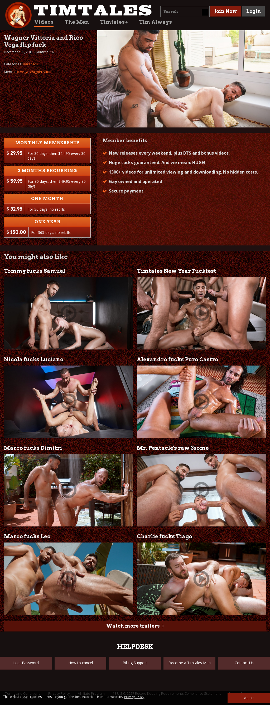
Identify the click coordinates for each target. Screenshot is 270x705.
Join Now (225, 11)
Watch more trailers (133, 626)
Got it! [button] (248, 698)
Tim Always (155, 22)
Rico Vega (20, 71)
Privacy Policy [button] (134, 697)
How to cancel (80, 662)
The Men (77, 22)
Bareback (30, 64)
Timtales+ (114, 22)
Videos (44, 22)
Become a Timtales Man (189, 662)
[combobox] (185, 11)
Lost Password (26, 662)
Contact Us (244, 662)
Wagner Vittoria (42, 71)
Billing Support (135, 662)
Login (253, 11)
